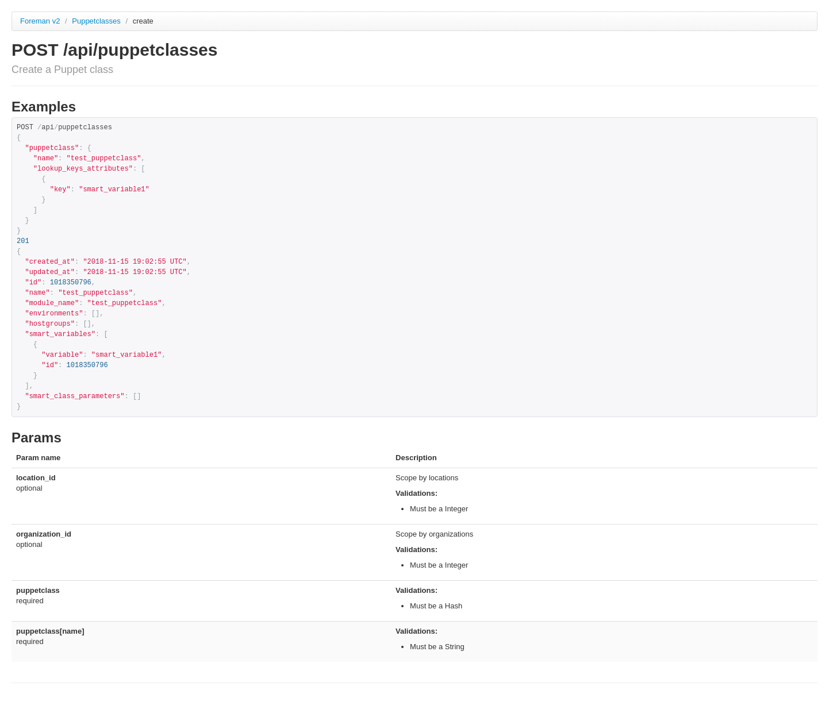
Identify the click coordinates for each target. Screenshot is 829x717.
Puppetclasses (97, 21)
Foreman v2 (40, 21)
